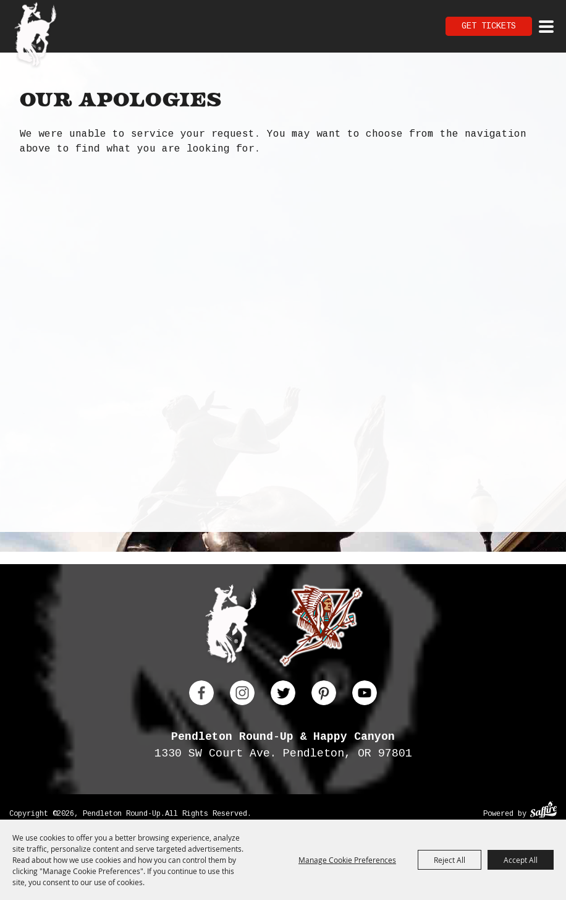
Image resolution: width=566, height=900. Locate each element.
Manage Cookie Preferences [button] (347, 860)
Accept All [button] (521, 860)
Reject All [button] (449, 860)
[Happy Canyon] (321, 628)
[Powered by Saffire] (543, 811)
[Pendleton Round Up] (35, 36)
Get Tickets (489, 26)
